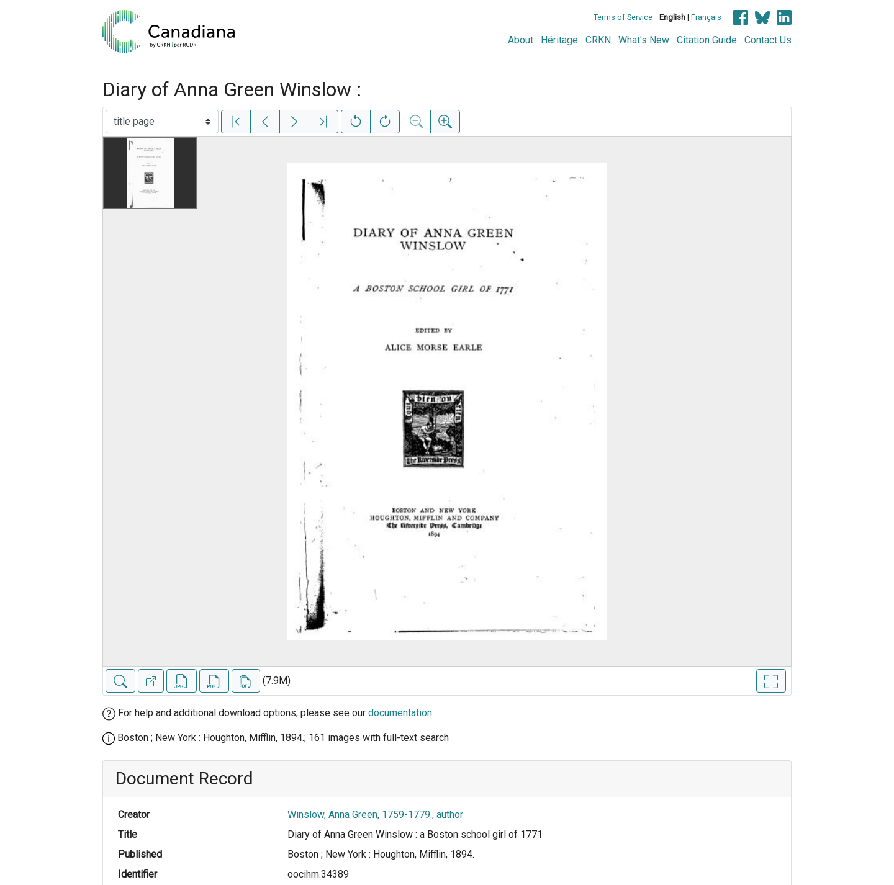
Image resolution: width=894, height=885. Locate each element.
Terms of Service (623, 17)
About (520, 40)
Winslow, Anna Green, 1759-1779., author (375, 814)
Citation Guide (707, 40)
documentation (400, 713)
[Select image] (162, 121)
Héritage (559, 40)
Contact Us (768, 40)
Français (706, 17)
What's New (643, 40)
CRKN (598, 40)
